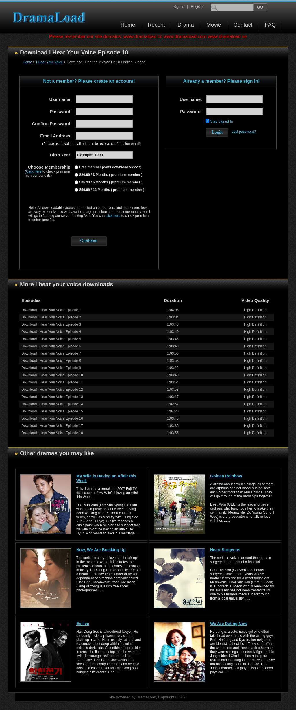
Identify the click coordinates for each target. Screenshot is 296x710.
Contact (243, 25)
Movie (213, 25)
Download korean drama (50, 17)
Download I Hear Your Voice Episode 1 (51, 310)
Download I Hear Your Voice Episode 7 (51, 353)
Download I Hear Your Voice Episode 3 (51, 324)
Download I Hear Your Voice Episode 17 (52, 426)
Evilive (82, 623)
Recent (156, 25)
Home (128, 25)
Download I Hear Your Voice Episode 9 (51, 368)
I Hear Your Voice (49, 62)
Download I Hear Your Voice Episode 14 (52, 404)
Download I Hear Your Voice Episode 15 (52, 411)
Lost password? (244, 132)
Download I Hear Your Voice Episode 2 (51, 317)
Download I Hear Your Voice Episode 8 (51, 361)
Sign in (178, 7)
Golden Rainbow (226, 476)
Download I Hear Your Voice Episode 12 (52, 390)
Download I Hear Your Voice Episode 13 (52, 397)
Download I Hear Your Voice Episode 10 (52, 375)
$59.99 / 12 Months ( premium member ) (111, 190)
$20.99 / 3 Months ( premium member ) (110, 175)
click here (113, 216)
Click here (33, 171)
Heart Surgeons (225, 549)
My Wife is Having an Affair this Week (106, 478)
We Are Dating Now (228, 623)
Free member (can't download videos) (109, 167)
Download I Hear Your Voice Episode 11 (52, 382)
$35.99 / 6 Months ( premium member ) (110, 182)
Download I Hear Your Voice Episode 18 (52, 433)
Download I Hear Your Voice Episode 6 (51, 346)
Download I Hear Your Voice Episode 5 (51, 339)
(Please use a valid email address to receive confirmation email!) (91, 144)
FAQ (270, 25)
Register (197, 7)
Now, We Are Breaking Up (101, 549)
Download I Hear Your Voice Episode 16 (52, 418)
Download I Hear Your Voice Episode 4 (51, 332)
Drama (185, 25)
